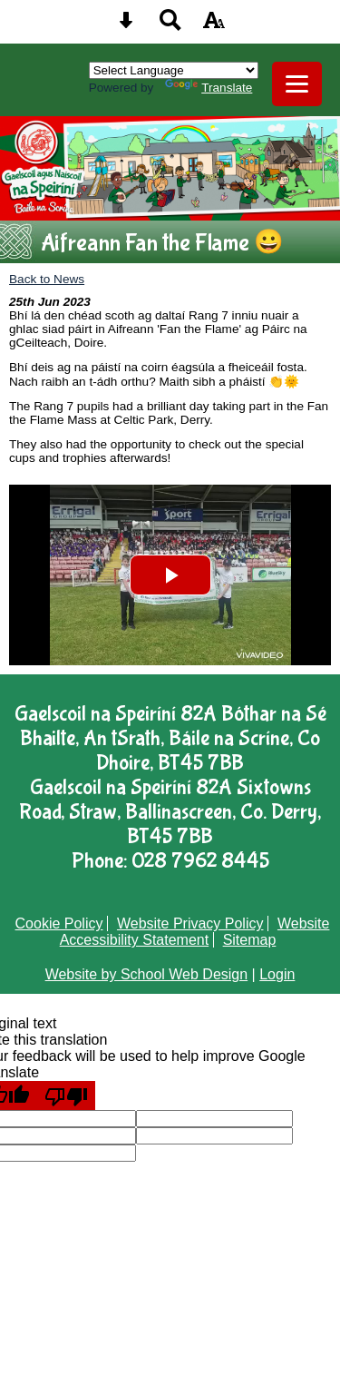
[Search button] (170, 26)
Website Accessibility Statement (195, 932)
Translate (208, 87)
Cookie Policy (59, 923)
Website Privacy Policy (190, 923)
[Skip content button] (126, 26)
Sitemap (250, 940)
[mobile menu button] (297, 84)
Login (277, 974)
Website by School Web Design (146, 974)
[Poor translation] (66, 1095)
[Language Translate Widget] (173, 70)
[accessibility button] (214, 26)
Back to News (46, 279)
